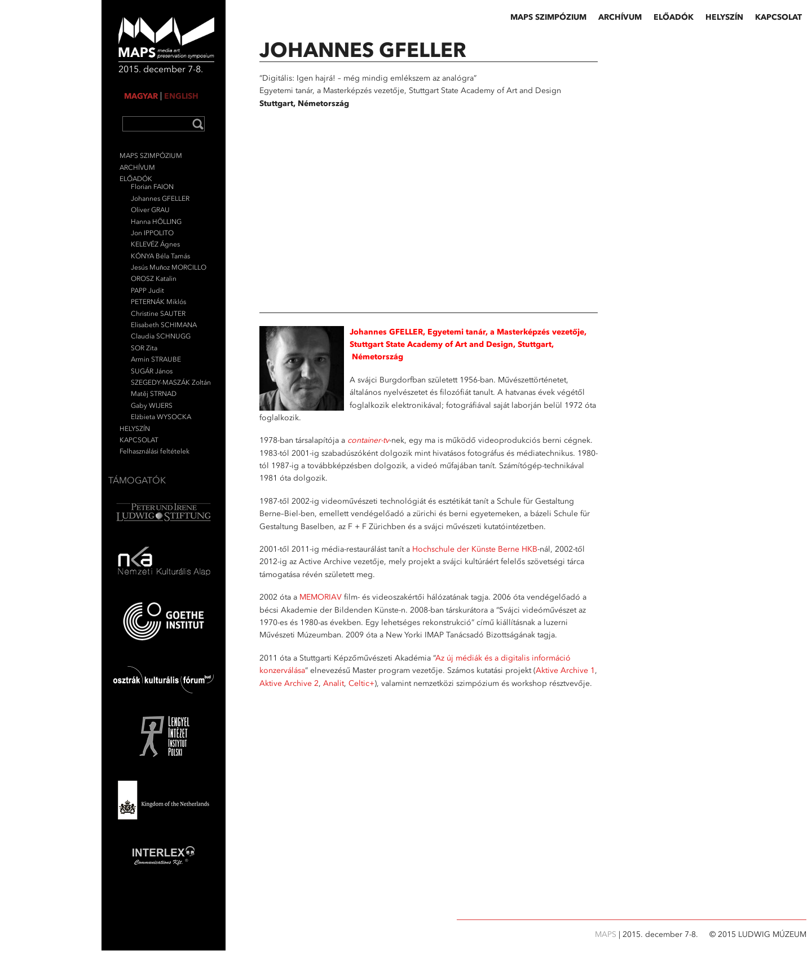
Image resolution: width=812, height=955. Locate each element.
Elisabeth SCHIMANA (164, 325)
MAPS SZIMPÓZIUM (151, 156)
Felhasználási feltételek (154, 451)
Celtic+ (361, 683)
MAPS (607, 934)
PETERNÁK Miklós (158, 302)
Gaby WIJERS (152, 406)
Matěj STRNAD (153, 394)
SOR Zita (144, 348)
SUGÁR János (152, 371)
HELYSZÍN (135, 429)
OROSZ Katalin (153, 279)
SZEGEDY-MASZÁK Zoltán (171, 382)
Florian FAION (152, 187)
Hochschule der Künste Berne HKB (474, 549)
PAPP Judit (147, 290)
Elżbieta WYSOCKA (161, 417)
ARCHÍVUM (137, 167)
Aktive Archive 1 (565, 670)
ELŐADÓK (136, 179)
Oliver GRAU (150, 210)
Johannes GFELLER (160, 199)
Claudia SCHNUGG (161, 336)
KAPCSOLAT (139, 440)
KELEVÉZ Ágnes (155, 244)
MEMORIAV (320, 597)
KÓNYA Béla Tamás (160, 256)
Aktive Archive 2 (289, 683)
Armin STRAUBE (156, 359)
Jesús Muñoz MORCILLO (168, 267)
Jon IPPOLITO (152, 233)
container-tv (368, 440)
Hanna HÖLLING (156, 222)
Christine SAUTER (158, 314)
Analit (333, 683)
